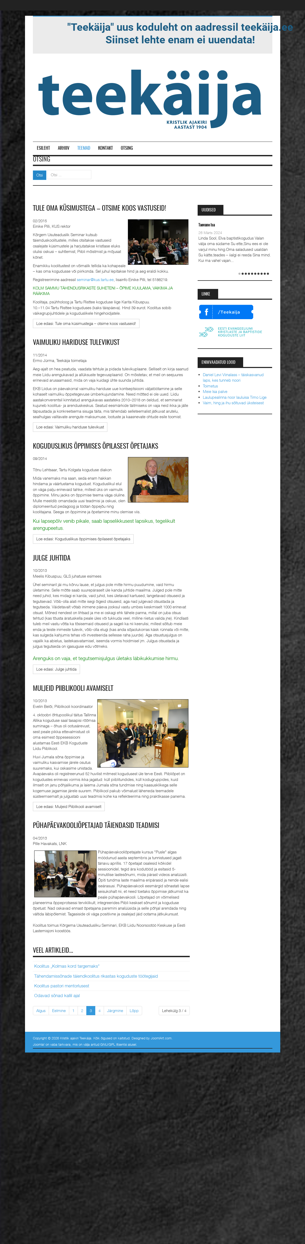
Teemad (83, 148)
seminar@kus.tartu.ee (95, 279)
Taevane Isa (206, 225)
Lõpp (134, 1010)
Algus (41, 1010)
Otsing (127, 148)
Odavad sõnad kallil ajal (57, 995)
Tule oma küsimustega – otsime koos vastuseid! (99, 208)
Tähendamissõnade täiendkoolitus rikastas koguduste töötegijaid (96, 976)
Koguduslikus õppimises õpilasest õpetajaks (95, 446)
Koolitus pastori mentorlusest (61, 985)
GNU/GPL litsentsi (113, 1044)
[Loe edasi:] (86, 323)
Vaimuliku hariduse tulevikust (76, 342)
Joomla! (38, 1044)
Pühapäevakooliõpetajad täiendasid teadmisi (96, 825)
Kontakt (105, 148)
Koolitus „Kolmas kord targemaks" (66, 966)
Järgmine (115, 1010)
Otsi (39, 175)
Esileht (43, 148)
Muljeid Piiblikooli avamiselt (73, 688)
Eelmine (59, 1010)
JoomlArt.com (161, 1038)
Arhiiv (63, 148)
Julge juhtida (52, 558)
